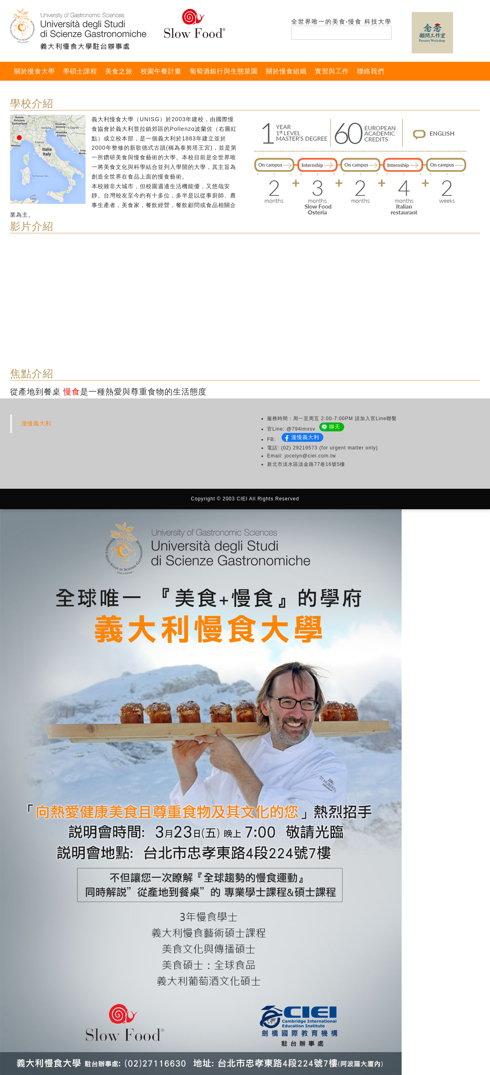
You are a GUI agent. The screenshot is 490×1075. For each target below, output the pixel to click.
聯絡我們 (370, 71)
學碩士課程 (80, 71)
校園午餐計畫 (161, 71)
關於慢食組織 (286, 71)
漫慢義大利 (36, 423)
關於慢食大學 (34, 71)
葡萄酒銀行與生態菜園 (224, 71)
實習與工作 (332, 71)
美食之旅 (119, 71)
